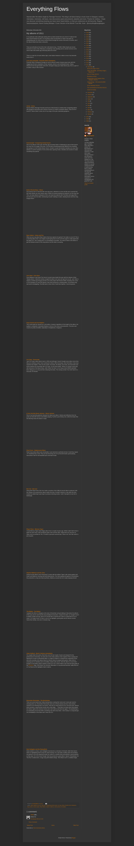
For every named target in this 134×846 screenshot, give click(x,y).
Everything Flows (48, 9)
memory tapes (36, 806)
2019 (87, 47)
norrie (32, 814)
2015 (87, 56)
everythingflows (90, 136)
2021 (87, 43)
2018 (87, 49)
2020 (87, 45)
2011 (87, 64)
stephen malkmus (50, 806)
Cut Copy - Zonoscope (33, 359)
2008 (87, 121)
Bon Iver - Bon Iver (32, 489)
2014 (87, 58)
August (89, 99)
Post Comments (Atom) (39, 828)
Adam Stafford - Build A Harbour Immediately (40, 653)
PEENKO (31, 665)
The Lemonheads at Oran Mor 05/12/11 (97, 87)
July (89, 101)
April (89, 107)
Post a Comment (33, 822)
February (90, 111)
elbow (63, 805)
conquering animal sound (51, 805)
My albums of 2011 (92, 76)
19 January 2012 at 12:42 (37, 819)
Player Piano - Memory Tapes (35, 529)
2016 (87, 54)
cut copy (59, 805)
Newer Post (30, 825)
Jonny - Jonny (31, 106)
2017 (87, 52)
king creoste (30, 806)
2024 (87, 37)
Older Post (76, 825)
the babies (63, 806)
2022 (87, 41)
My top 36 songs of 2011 (93, 68)
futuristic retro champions (70, 805)
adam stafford (34, 805)
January (90, 114)
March (89, 109)
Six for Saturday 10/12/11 (93, 85)
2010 (87, 116)
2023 (87, 39)
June (89, 103)
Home (53, 825)
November (90, 92)
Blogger (73, 837)
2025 (87, 34)
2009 (87, 118)
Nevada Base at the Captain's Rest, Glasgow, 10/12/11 (96, 79)
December (90, 66)
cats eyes (43, 805)
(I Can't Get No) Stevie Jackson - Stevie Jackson (40, 413)
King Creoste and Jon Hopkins (35, 322)
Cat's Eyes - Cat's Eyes (33, 275)
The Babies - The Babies (33, 611)
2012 (87, 62)
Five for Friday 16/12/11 (93, 74)
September (90, 96)
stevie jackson (57, 806)
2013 (87, 60)
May (89, 105)
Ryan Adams (43, 806)
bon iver (39, 805)
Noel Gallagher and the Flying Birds (37, 749)
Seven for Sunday (91, 89)
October (90, 94)
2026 (87, 32)
